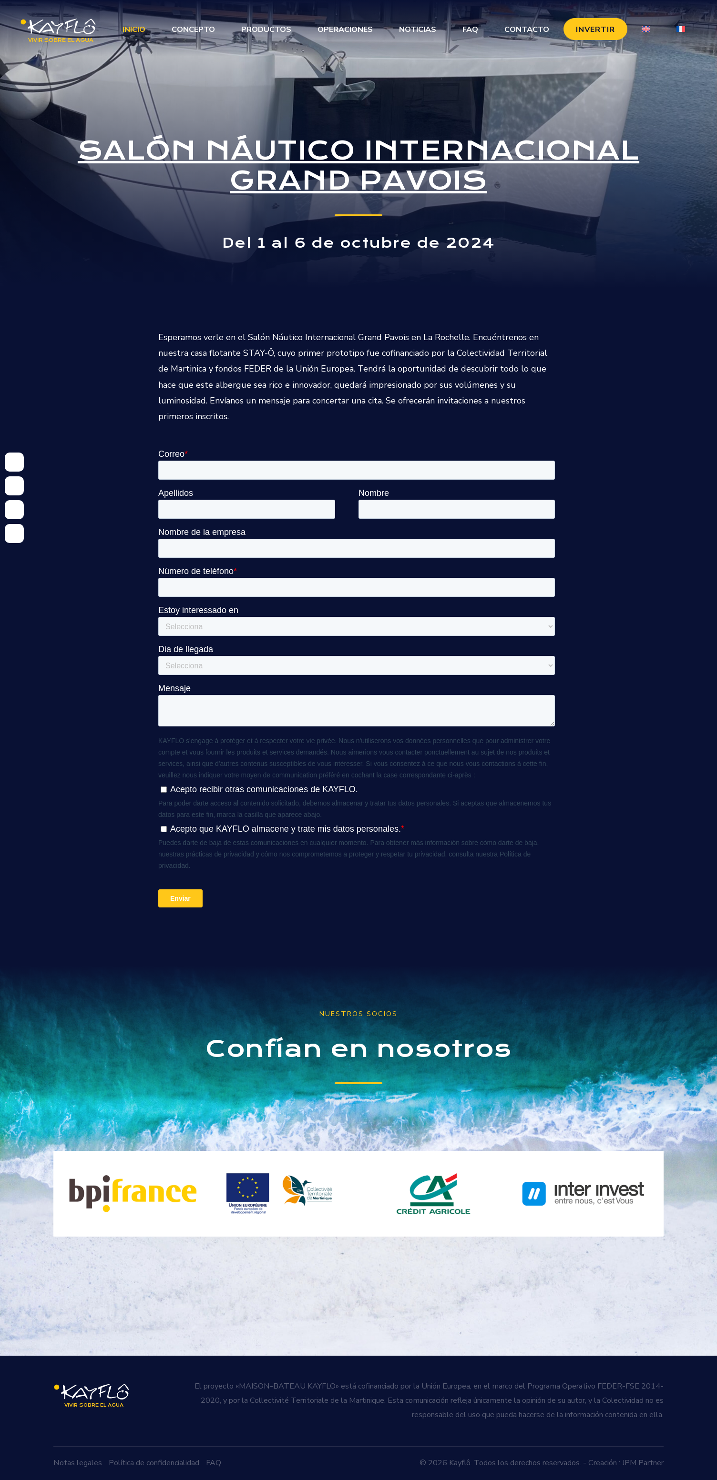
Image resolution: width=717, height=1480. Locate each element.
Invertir (595, 29)
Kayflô (460, 1463)
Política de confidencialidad (154, 1463)
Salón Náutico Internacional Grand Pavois (358, 165)
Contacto (526, 29)
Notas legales (77, 1463)
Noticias (417, 29)
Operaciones (345, 29)
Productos (266, 29)
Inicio (134, 29)
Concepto (193, 29)
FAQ (470, 29)
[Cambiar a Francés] (680, 29)
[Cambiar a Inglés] (646, 29)
